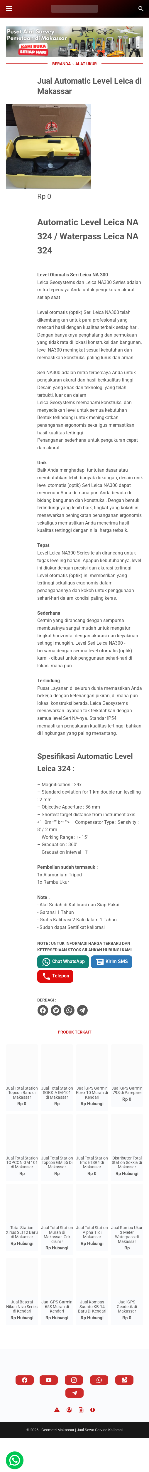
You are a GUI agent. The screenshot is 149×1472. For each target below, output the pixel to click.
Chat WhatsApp (85, 995)
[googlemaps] (124, 1414)
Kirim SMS (80, 1010)
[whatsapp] (91, 1044)
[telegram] (104, 1044)
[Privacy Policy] (69, 1444)
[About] (92, 1444)
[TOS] (81, 1444)
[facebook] (65, 1044)
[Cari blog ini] (141, 8)
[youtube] (49, 1414)
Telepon (122, 1010)
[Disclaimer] (57, 1444)
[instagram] (74, 1414)
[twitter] (78, 1044)
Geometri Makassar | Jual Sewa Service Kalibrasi (82, 1464)
